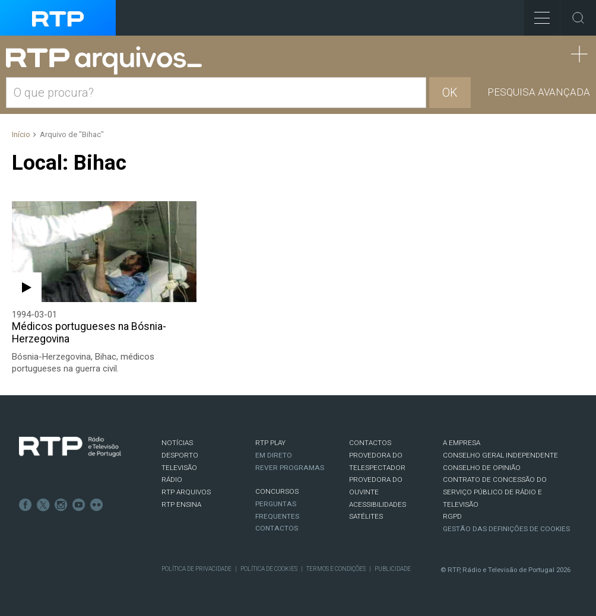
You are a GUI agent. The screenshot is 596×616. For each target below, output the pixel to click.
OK (450, 92)
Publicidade (393, 569)
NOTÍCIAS (177, 443)
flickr (96, 505)
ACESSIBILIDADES (377, 504)
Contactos (276, 528)
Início (21, 134)
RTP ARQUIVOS (186, 492)
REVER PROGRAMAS (289, 467)
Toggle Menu (537, 14)
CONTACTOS (370, 443)
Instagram (61, 505)
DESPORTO (179, 455)
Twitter (43, 505)
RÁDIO (171, 479)
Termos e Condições (336, 569)
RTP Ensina (181, 504)
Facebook (25, 505)
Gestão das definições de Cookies (506, 529)
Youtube (78, 505)
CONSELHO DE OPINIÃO (482, 467)
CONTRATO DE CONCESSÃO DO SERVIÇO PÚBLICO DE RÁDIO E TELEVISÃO (495, 491)
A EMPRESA (461, 443)
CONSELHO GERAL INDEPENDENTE (500, 455)
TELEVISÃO (179, 467)
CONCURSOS (277, 491)
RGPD (452, 516)
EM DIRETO (273, 455)
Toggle (578, 18)
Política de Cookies (268, 569)
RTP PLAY (270, 443)
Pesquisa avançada (538, 92)
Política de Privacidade (196, 569)
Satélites (366, 516)
